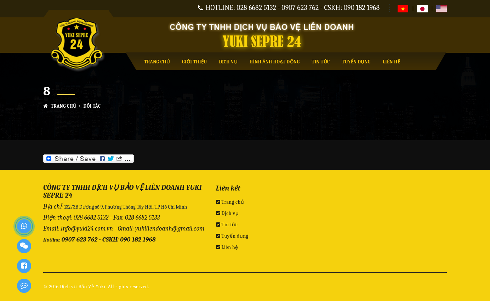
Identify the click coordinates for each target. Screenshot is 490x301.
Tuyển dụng (356, 61)
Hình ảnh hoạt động (275, 61)
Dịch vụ (228, 61)
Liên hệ (391, 61)
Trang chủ (157, 61)
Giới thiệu (194, 61)
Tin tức (321, 61)
